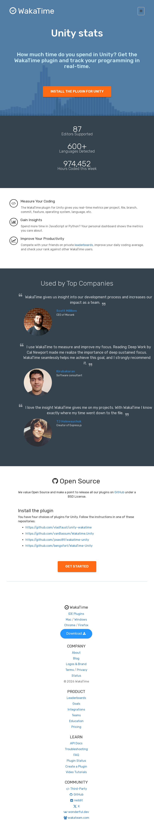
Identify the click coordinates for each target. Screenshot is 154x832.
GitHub (119, 492)
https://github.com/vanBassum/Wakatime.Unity (59, 533)
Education (76, 721)
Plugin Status (76, 760)
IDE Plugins (76, 614)
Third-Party (76, 789)
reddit (76, 800)
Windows (80, 619)
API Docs (76, 743)
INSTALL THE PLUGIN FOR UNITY (77, 91)
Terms (69, 670)
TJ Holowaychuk (68, 421)
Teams (76, 715)
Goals (76, 703)
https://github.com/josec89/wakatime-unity (57, 540)
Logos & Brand (76, 664)
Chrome (69, 625)
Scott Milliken (66, 311)
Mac (68, 619)
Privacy (82, 670)
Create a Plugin (76, 766)
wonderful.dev (76, 812)
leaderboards (84, 245)
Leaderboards (76, 698)
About (76, 652)
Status (76, 675)
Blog (76, 658)
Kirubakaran (65, 371)
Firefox (83, 625)
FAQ (76, 755)
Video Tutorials (76, 772)
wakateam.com (76, 817)
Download (76, 633)
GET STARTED (77, 566)
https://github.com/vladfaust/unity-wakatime (58, 527)
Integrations (76, 709)
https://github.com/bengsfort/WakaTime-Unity (59, 546)
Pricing (76, 727)
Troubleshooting (76, 749)
